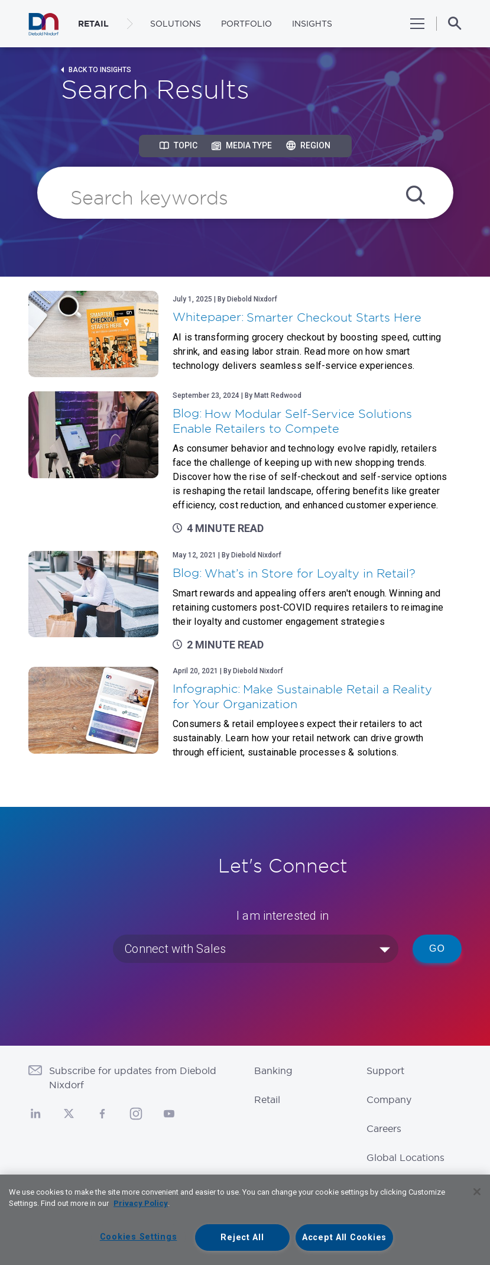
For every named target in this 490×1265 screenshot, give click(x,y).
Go (437, 948)
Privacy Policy (140, 1203)
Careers (383, 1128)
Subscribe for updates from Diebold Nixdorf (132, 1078)
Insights (312, 23)
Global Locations (405, 1157)
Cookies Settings (138, 1237)
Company (388, 1099)
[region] (245, 1220)
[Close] (477, 1192)
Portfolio (246, 23)
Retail (267, 1099)
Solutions (175, 23)
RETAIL (93, 23)
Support (385, 1070)
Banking (273, 1070)
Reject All (242, 1237)
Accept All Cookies (344, 1237)
